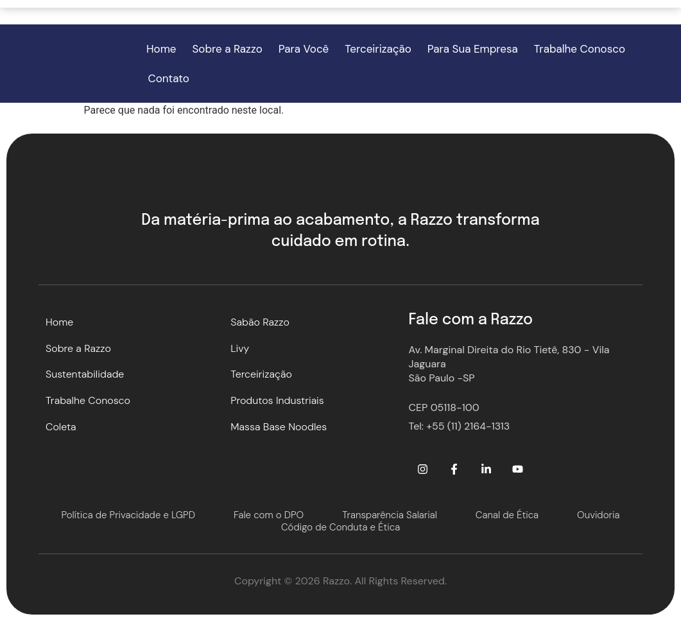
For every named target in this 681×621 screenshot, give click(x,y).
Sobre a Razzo (228, 49)
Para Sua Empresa (472, 49)
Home (161, 49)
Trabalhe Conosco (579, 49)
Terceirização (378, 49)
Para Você (304, 49)
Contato (168, 78)
